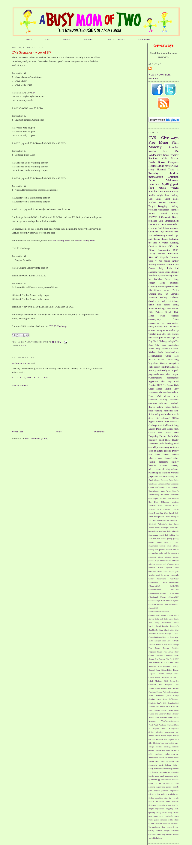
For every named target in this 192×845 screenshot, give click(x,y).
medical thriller (172, 550)
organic (151, 462)
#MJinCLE (174, 586)
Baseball (159, 421)
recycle (175, 798)
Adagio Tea (173, 341)
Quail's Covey (172, 696)
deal (176, 231)
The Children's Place (163, 714)
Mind (150, 681)
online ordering (165, 553)
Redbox (161, 359)
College (168, 633)
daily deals (165, 268)
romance (152, 220)
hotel (161, 769)
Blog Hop (166, 381)
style (150, 816)
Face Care (166, 641)
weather (151, 575)
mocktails (165, 780)
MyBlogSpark (170, 184)
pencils (175, 787)
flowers (151, 407)
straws (175, 812)
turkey (151, 326)
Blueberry (170, 476)
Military (170, 677)
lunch (162, 776)
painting (151, 787)
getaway (167, 451)
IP (33, 92)
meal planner (159, 550)
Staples (157, 710)
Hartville (175, 498)
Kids (164, 158)
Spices (175, 509)
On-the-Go (174, 681)
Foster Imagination (169, 345)
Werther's (162, 725)
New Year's (164, 432)
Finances (151, 644)
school (167, 305)
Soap (173, 706)
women (175, 834)
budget (171, 743)
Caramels (164, 480)
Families (153, 184)
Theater (175, 440)
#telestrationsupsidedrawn (158, 612)
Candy (151, 480)
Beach (176, 619)
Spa (177, 706)
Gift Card (170, 659)
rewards (175, 801)
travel (165, 571)
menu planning (165, 458)
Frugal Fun (161, 652)
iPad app (152, 370)
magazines (169, 776)
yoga (150, 476)
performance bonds (21, 363)
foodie (175, 758)
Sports (167, 272)
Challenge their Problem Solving (163, 425)
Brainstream (166, 623)
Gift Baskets (159, 659)
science (151, 469)
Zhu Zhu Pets (163, 334)
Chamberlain (169, 630)
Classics (161, 633)
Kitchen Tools (155, 352)
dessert (157, 367)
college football (155, 747)
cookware (152, 403)
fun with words (159, 538)
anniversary (169, 732)
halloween (174, 367)
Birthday (158, 279)
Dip (164, 385)
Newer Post (17, 431)
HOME (29, 39)
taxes (176, 816)
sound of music (167, 564)
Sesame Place (154, 509)
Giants (151, 659)
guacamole (152, 765)
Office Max (172, 356)
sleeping (166, 469)
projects (164, 794)
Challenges (152, 484)
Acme (167, 290)
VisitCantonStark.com (169, 721)
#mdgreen (152, 604)
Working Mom (172, 725)
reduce (151, 801)
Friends (169, 235)
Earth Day (174, 487)
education (164, 403)
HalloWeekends (164, 666)
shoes (158, 564)
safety (157, 414)
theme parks (153, 820)
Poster (150, 696)
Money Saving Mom (85, 240)
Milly (176, 677)
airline (151, 732)
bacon (163, 736)
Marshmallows (172, 352)
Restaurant (173, 253)
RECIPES (88, 39)
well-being (161, 834)
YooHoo (163, 728)
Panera (151, 688)
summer (174, 286)
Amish (151, 213)
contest (175, 323)
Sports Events (154, 513)
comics (151, 750)
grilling (175, 538)
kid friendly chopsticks (157, 772)
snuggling (169, 809)
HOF (176, 659)
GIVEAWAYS (145, 39)
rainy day (168, 798)
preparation (174, 791)
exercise (174, 209)
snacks (151, 224)
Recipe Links (156, 165)
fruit (167, 367)
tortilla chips (173, 820)
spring (175, 305)
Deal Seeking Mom (60, 240)
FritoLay (155, 495)
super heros (158, 816)
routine (158, 805)
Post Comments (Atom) (36, 438)
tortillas (151, 823)
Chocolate (166, 217)
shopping (153, 271)
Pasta (160, 506)
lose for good (153, 776)
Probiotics (160, 696)
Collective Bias (164, 484)
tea (160, 473)
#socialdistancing (156, 235)
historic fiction (163, 407)
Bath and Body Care (163, 619)
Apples (151, 421)
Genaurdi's (160, 655)
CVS (48, 39)
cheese (175, 396)
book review (170, 154)
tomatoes (163, 820)
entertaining (173, 301)
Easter (150, 641)
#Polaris (163, 597)
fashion (172, 535)
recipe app (159, 560)
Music (162, 187)
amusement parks (156, 443)
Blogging (162, 206)
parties (169, 787)
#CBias (175, 418)
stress (160, 571)
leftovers (152, 458)
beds (165, 739)
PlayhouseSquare (155, 692)
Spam (150, 710)
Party (176, 389)
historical (174, 238)
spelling (151, 812)
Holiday (174, 206)
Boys (167, 421)
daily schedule (172, 531)
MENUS (67, 39)
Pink (170, 688)
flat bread (169, 758)
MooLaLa (152, 506)
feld (176, 268)
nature (175, 458)
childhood (152, 400)
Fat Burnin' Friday (169, 191)
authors (151, 736)
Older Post (99, 431)
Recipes (153, 158)
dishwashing (153, 535)
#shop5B (160, 604)
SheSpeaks (167, 509)
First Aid (159, 644)
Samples (173, 147)
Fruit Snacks (164, 495)
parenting (152, 557)
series (158, 469)
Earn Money (167, 429)
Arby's (175, 615)
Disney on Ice (164, 487)
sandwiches (166, 414)
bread (176, 443)
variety (151, 831)
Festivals (175, 641)
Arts (157, 345)
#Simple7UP (173, 597)
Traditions (174, 297)
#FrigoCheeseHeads (170, 582)
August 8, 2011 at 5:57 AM (30, 377)
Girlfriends (174, 495)
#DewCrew (174, 579)
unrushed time (172, 827)
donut (161, 535)
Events (168, 491)
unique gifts (173, 571)
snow (162, 374)
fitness (161, 758)
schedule (175, 560)
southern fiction (155, 568)
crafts (150, 367)
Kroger (151, 283)
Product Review (157, 202)
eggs (162, 367)
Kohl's (159, 389)
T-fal (160, 392)
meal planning (155, 411)
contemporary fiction (163, 319)
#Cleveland (161, 579)
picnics (168, 557)
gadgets (160, 451)
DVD (159, 385)
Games (175, 308)
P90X (175, 250)
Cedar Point (173, 480)
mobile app (155, 780)
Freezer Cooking (170, 648)
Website (169, 231)
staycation (152, 571)
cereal (151, 228)
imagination (153, 546)
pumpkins (159, 798)
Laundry (159, 326)
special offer (172, 568)
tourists (158, 823)
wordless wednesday (158, 209)
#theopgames (172, 378)
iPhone (175, 454)
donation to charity (157, 301)
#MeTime (174, 590)
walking (152, 264)
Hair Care (167, 498)
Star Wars (164, 513)
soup (176, 564)
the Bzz (152, 242)
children (173, 173)
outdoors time (172, 783)
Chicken (152, 294)
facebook (174, 403)
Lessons (161, 674)
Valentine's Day (165, 524)
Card (176, 381)
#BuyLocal (158, 476)
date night (166, 750)
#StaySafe (174, 601)
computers (173, 363)
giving (169, 538)
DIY (160, 294)
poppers (157, 791)
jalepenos (174, 769)
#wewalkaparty (154, 615)
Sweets (151, 714)
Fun (166, 294)
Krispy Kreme (172, 670)
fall (166, 535)
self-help (151, 564)
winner (169, 374)
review (169, 165)
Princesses (153, 392)
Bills (150, 623)
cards (172, 528)
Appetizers (153, 381)
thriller (175, 260)
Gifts (150, 312)
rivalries (151, 805)
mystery (161, 275)
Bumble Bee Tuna (155, 630)
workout (174, 473)
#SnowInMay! (154, 601)
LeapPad (151, 674)
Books (161, 162)
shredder (175, 805)
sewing (168, 805)
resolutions (160, 801)
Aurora (151, 619)
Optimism (152, 685)
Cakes (161, 272)
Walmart (163, 363)
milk (150, 338)
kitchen (175, 407)
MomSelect (172, 224)
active (157, 528)
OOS (166, 681)
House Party (154, 348)
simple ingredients (156, 809)
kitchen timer (165, 546)
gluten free (173, 761)
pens (150, 791)
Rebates (151, 359)
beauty (175, 736)
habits (161, 765)
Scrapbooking (173, 703)
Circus (168, 308)
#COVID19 (154, 217)
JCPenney (165, 502)
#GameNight (169, 338)
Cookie (152, 268)
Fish (165, 644)
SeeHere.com (153, 706)
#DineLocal (153, 582)
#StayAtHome (154, 290)
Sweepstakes (159, 517)
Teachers (167, 392)
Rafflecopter (173, 699)
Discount (174, 257)
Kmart (175, 217)
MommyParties (155, 356)
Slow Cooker (165, 706)
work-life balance (155, 838)
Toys (161, 231)
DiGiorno (158, 637)
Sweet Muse (173, 710)
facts (156, 758)
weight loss (163, 195)
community (164, 447)
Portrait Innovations (170, 692)
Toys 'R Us (155, 260)
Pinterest (167, 506)
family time (154, 305)
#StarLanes (165, 601)
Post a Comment (20, 385)
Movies (161, 253)
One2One (153, 231)
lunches (175, 334)
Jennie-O (166, 348)
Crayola (164, 257)
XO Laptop (153, 728)
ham (150, 454)
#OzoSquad (153, 597)
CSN (176, 476)
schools (175, 414)
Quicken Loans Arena (157, 699)
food (151, 187)
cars (150, 447)
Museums (152, 297)
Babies (175, 290)
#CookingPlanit (155, 378)
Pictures (159, 312)
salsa (163, 805)
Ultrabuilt (152, 524)
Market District (160, 677)
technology (166, 418)
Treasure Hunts (166, 718)
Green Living (171, 279)
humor (166, 454)
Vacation (162, 286)
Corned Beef (153, 487)
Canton (157, 480)
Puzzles (162, 436)
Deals (151, 162)
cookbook (174, 400)
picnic (160, 557)
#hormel (161, 264)
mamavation (155, 176)
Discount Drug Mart (170, 637)
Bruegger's (174, 626)
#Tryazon (163, 242)
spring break (161, 812)
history (175, 765)
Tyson (159, 520)
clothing (174, 272)
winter (151, 579)
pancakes (174, 553)
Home (59, 431)
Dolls (158, 429)
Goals (151, 389)
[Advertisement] (30, 408)
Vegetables (153, 363)
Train (157, 718)
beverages (165, 528)
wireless (169, 834)
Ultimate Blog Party (170, 520)
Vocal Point (153, 725)
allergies (159, 732)
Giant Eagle (171, 198)
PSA (160, 685)
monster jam (153, 553)
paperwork (160, 787)
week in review (163, 575)
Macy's (169, 674)
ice (169, 769)
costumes (174, 447)
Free (151, 142)
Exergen (157, 641)
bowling (168, 443)
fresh (162, 761)
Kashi (158, 670)
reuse (168, 801)
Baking (161, 308)
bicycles (171, 739)
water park (158, 338)
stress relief (153, 418)
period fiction (162, 228)
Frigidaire (152, 652)
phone (170, 370)
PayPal (164, 688)
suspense (174, 228)
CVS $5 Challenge (57, 326)
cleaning (163, 400)
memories (168, 411)
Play (165, 326)
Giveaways (169, 137)
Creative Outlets (157, 246)
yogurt (176, 374)
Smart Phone (165, 440)
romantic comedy (169, 465)
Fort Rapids (154, 648)
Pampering (153, 436)
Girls (176, 385)
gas (167, 761)
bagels (169, 736)
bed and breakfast (155, 739)
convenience (153, 531)
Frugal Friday (169, 213)
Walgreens (172, 180)
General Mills (172, 655)
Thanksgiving (172, 359)
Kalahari (174, 348)
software (174, 469)
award (157, 736)
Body (157, 623)
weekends (174, 575)
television (166, 473)
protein (151, 560)
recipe (167, 260)
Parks (157, 688)
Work (159, 396)
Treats (154, 520)
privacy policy (154, 794)
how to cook (171, 542)
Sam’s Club (161, 703)
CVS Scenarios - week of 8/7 (31, 52)
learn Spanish (173, 772)
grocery (175, 451)
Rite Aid (153, 257)
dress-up (152, 451)
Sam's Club (173, 436)
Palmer (168, 389)
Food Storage (173, 644)
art (177, 732)
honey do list (153, 769)
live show (152, 275)
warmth (159, 831)
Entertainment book (156, 491)
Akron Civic (172, 264)
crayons (158, 750)
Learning (174, 294)
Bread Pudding (162, 626)
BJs (164, 476)
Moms (162, 283)
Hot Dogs (153, 502)
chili (176, 528)
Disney (151, 253)
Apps (150, 345)
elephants (158, 754)
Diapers (151, 429)
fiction (174, 158)
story (170, 812)
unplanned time (158, 827)
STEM (175, 506)
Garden (170, 385)
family (151, 195)
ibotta (166, 769)
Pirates (175, 688)
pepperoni (163, 462)
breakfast (174, 316)
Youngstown (173, 728)
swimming (153, 473)
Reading (163, 297)
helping (168, 765)
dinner (164, 238)
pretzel (175, 557)
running (169, 275)
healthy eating (155, 542)
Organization (164, 250)
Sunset (164, 710)
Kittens (163, 670)
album (167, 396)
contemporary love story (159, 323)
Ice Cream (161, 224)
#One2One (174, 593)
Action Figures (167, 615)
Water (162, 316)
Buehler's (174, 421)
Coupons (173, 162)
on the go (160, 783)
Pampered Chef (171, 685)
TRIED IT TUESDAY (115, 39)
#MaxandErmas (154, 590)
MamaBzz (173, 202)
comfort (175, 747)
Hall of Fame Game (169, 663)
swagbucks (169, 816)
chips (155, 447)
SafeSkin (152, 703)
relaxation (167, 560)
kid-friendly (162, 370)
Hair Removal (154, 663)
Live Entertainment (168, 220)
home (157, 454)
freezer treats (153, 761)
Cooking (174, 242)
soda (176, 809)
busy (176, 743)
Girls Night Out (155, 498)
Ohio (176, 432)
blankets (156, 743)
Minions (158, 681)
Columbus (174, 484)
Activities (152, 308)
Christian (152, 385)
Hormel (161, 169)
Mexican (175, 502)
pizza (168, 286)
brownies (164, 743)
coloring (167, 747)
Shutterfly (152, 440)
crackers (162, 531)
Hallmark (152, 666)
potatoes (164, 791)
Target (151, 206)
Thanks (167, 517)
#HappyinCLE (154, 586)
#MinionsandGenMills (157, 593)
